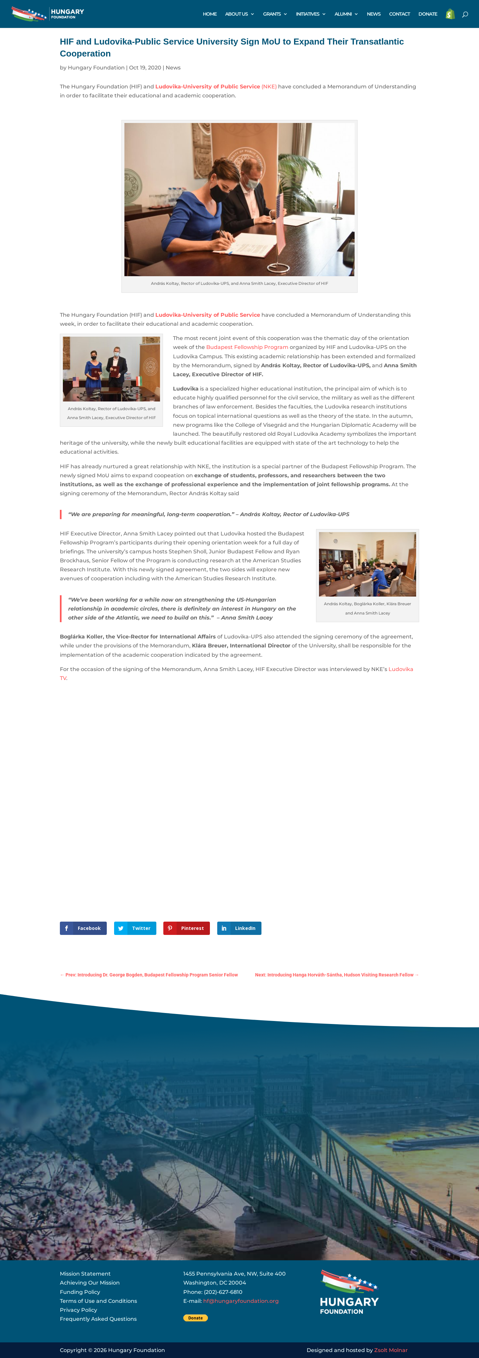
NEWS (374, 14)
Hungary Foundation (96, 67)
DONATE (427, 14)
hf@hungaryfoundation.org (241, 1301)
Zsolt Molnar (391, 1350)
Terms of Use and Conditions (98, 1301)
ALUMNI (343, 14)
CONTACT (399, 14)
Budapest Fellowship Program (247, 347)
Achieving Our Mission (90, 1283)
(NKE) (216, 86)
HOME (210, 14)
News (173, 67)
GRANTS (272, 14)
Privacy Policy (78, 1310)
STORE (450, 14)
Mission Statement (85, 1274)
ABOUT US (236, 14)
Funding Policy (80, 1292)
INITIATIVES (307, 14)
